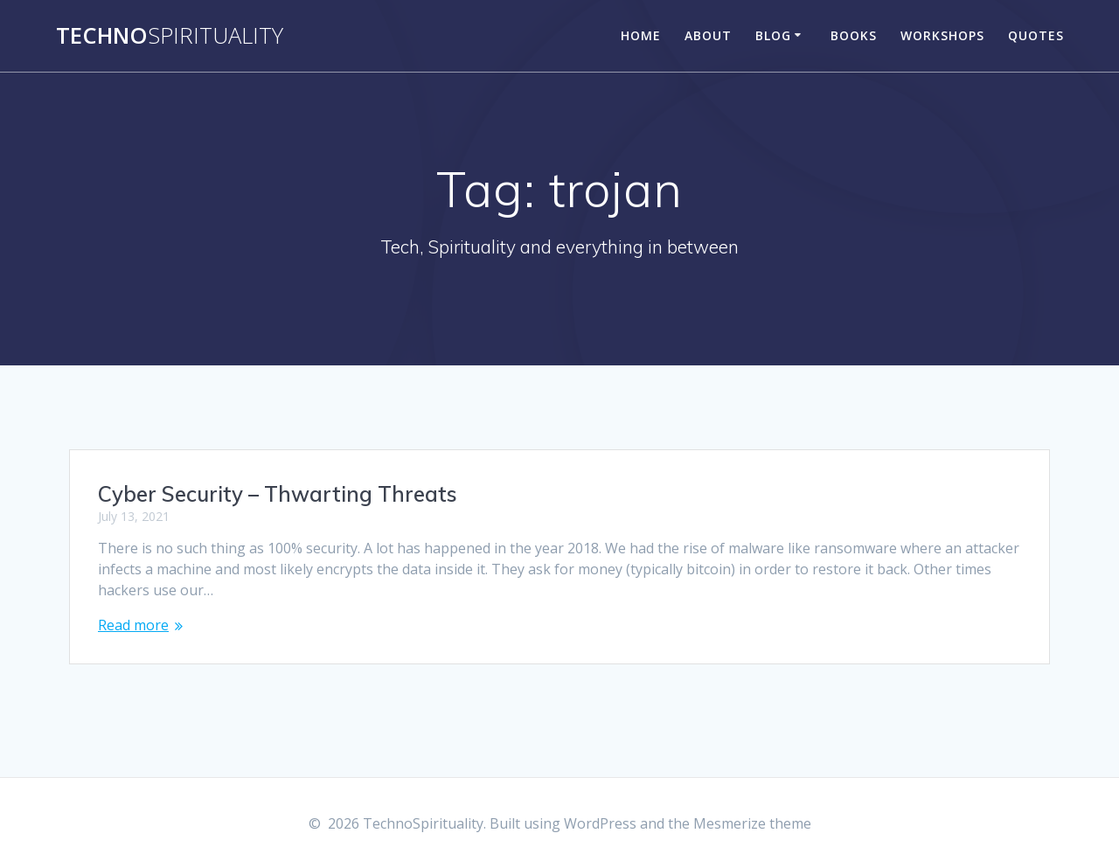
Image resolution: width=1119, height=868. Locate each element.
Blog (773, 35)
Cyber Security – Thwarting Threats (277, 494)
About (708, 35)
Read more (133, 625)
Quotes (1036, 35)
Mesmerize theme (752, 823)
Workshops (942, 35)
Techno (169, 35)
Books (854, 35)
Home (641, 35)
